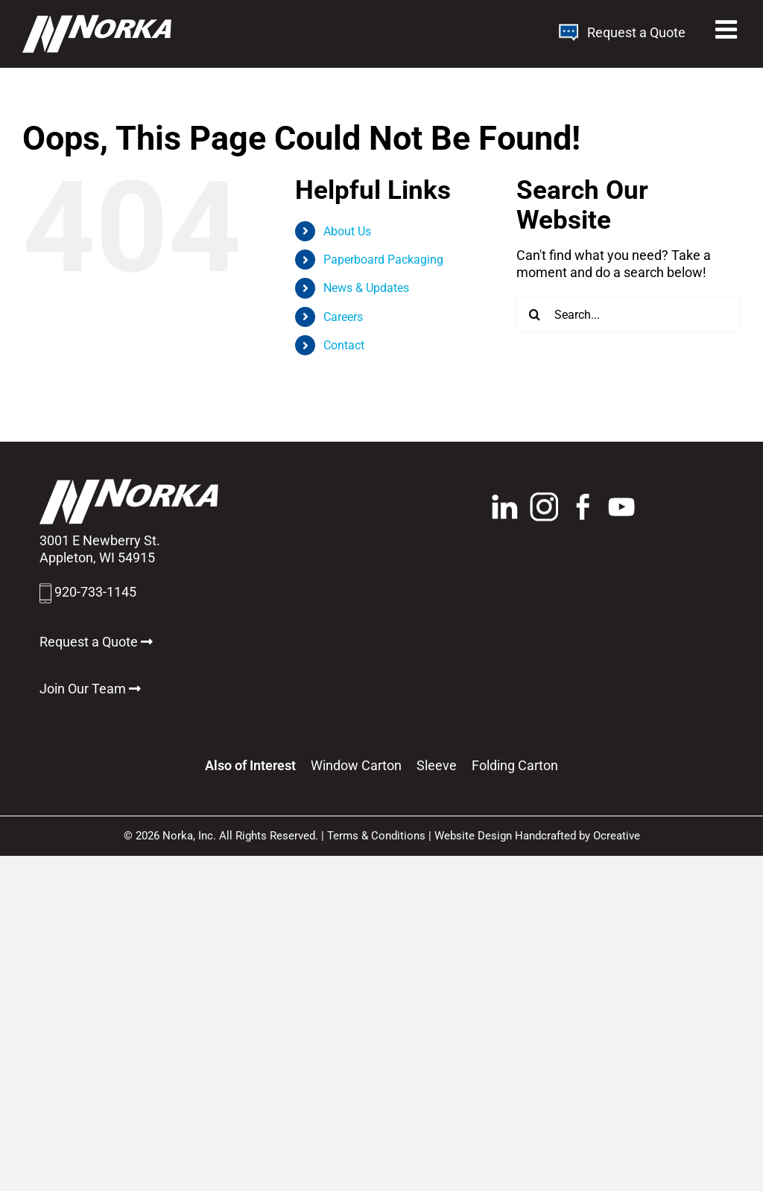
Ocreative (616, 835)
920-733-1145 (95, 592)
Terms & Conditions (376, 835)
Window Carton (356, 765)
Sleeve (437, 765)
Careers (343, 317)
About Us (347, 231)
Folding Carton (515, 765)
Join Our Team (90, 688)
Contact (343, 345)
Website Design (473, 835)
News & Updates (366, 288)
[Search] (535, 314)
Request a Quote (622, 32)
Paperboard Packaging (383, 260)
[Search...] (628, 314)
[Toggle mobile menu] (728, 29)
